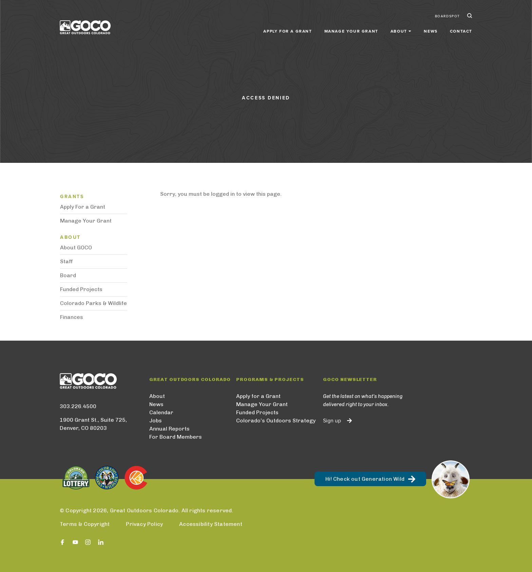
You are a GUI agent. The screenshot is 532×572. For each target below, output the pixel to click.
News (430, 31)
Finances (71, 317)
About (157, 396)
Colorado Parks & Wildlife (93, 303)
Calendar (161, 412)
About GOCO (76, 247)
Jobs (155, 420)
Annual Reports (169, 428)
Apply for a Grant (287, 31)
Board (68, 275)
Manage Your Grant (351, 31)
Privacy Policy (144, 524)
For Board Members (175, 437)
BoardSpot (447, 16)
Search (469, 16)
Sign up (332, 420)
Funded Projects (81, 289)
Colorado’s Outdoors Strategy (276, 420)
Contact (461, 31)
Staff (66, 261)
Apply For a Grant (82, 207)
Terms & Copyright (85, 524)
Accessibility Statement (210, 524)
